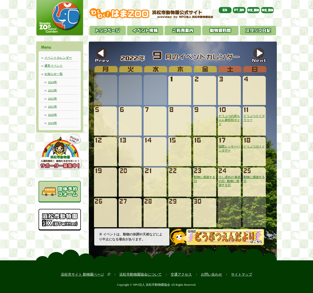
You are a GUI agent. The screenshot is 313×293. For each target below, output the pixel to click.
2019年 (52, 123)
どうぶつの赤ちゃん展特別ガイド (229, 118)
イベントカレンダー (58, 57)
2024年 (52, 82)
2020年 (52, 115)
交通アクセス (181, 274)
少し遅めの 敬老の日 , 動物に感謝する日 (230, 179)
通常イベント (53, 65)
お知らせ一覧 (53, 74)
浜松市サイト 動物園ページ (82, 274)
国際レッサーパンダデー (229, 146)
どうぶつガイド (254, 144)
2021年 (52, 106)
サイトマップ (241, 274)
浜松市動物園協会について (140, 274)
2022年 (52, 98)
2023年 (52, 90)
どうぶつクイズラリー (254, 116)
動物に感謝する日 (204, 177)
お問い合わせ (211, 274)
